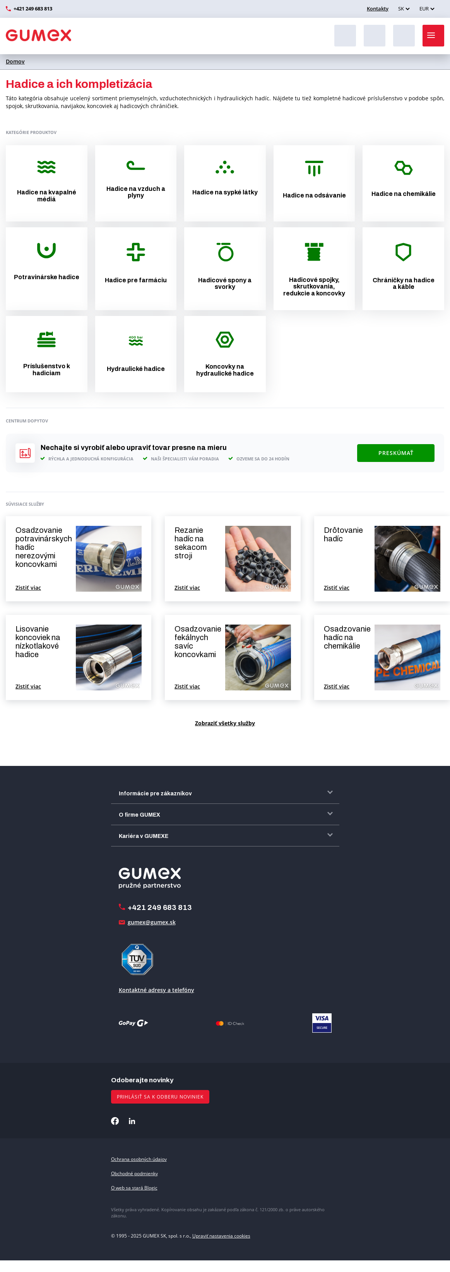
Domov (15, 61)
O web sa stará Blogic (134, 1187)
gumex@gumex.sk (152, 922)
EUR (424, 8)
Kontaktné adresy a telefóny (156, 990)
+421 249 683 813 (33, 8)
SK (401, 8)
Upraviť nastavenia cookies (221, 1236)
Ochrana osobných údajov (139, 1159)
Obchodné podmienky (134, 1173)
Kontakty (377, 8)
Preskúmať (396, 453)
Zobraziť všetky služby (225, 723)
